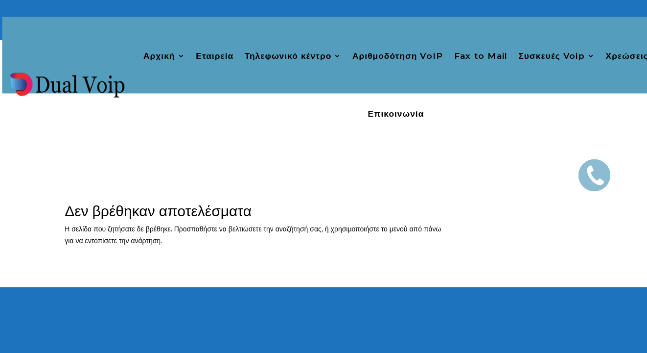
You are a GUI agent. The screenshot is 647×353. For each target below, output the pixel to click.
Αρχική (159, 56)
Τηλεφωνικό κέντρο (288, 56)
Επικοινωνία (396, 114)
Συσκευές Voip (551, 56)
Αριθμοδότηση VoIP (397, 56)
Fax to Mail (481, 56)
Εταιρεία (214, 56)
